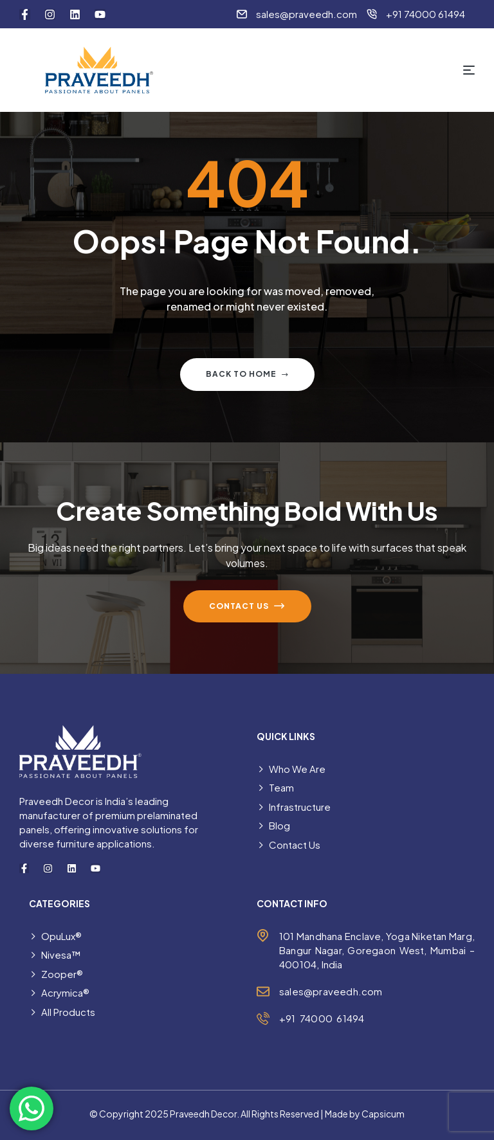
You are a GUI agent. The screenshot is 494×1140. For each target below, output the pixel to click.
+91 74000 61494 (321, 1018)
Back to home (247, 375)
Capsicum (383, 1113)
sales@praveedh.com (331, 991)
